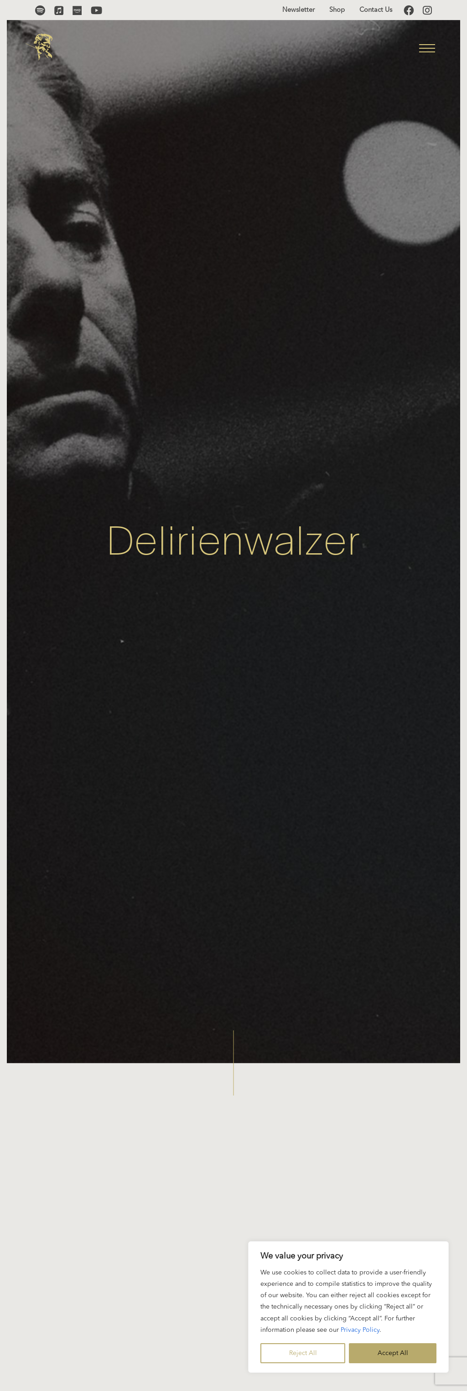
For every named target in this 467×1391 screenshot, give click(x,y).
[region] (348, 1307)
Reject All (303, 1353)
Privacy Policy (360, 1330)
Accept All (393, 1353)
